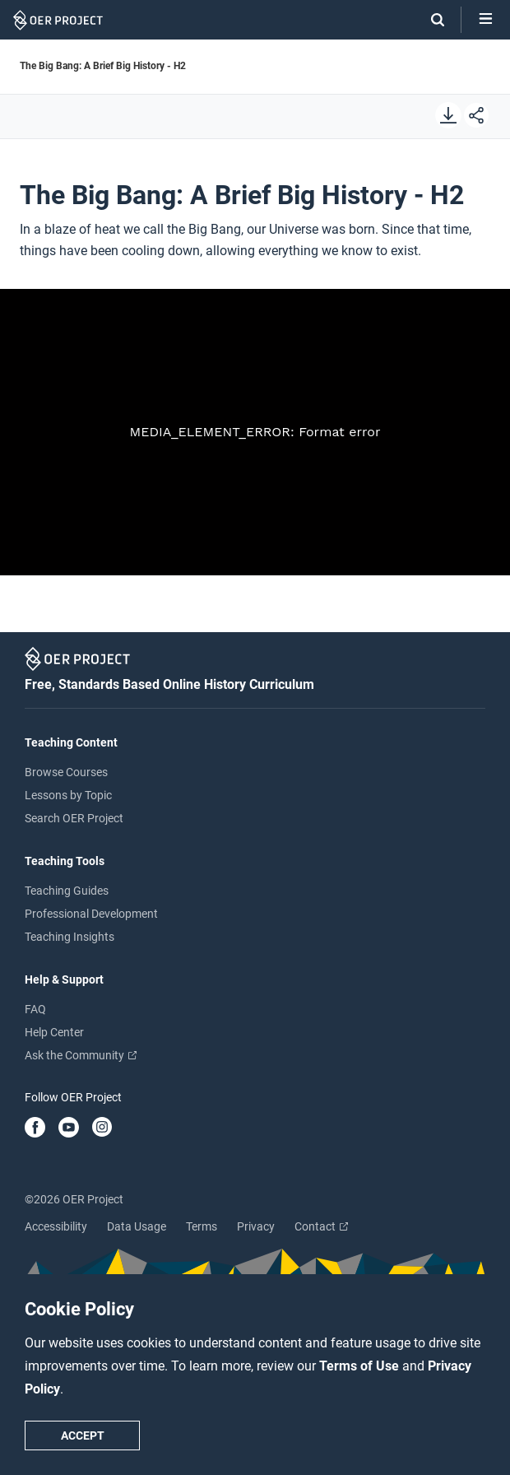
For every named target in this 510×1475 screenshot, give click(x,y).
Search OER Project (74, 818)
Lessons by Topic (68, 795)
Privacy (256, 1226)
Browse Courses (66, 772)
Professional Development (91, 913)
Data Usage (136, 1226)
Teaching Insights (69, 936)
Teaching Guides (67, 890)
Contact (321, 1226)
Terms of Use (360, 1366)
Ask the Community (81, 1055)
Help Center (54, 1032)
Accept (82, 1435)
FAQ (35, 1009)
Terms (201, 1226)
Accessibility (56, 1226)
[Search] (429, 20)
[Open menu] (486, 19)
